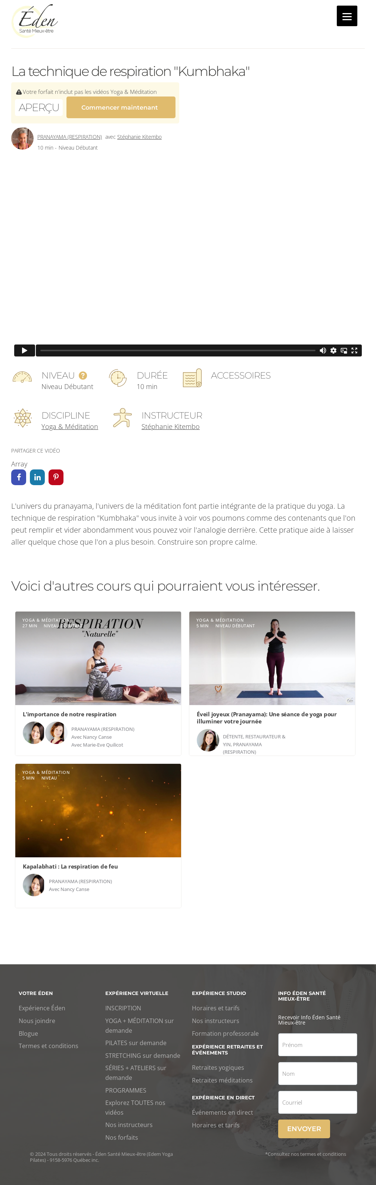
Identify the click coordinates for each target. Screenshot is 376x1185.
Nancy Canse (97, 732)
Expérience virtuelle (136, 989)
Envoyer (304, 1125)
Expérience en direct (223, 1093)
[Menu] (347, 16)
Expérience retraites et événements (227, 1045)
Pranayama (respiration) (69, 132)
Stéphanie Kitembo (139, 132)
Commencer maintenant (119, 106)
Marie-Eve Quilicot (103, 740)
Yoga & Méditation (69, 421)
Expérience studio (219, 989)
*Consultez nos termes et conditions (305, 1149)
